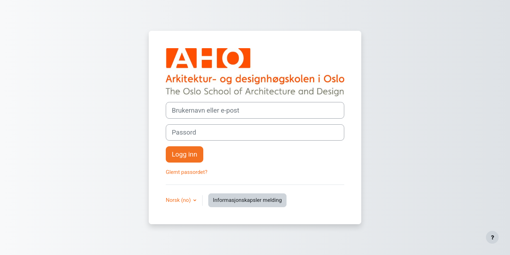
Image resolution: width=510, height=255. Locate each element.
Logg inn (184, 154)
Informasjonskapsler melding (247, 200)
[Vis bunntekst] (492, 237)
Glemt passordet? (187, 172)
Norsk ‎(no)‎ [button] (179, 200)
